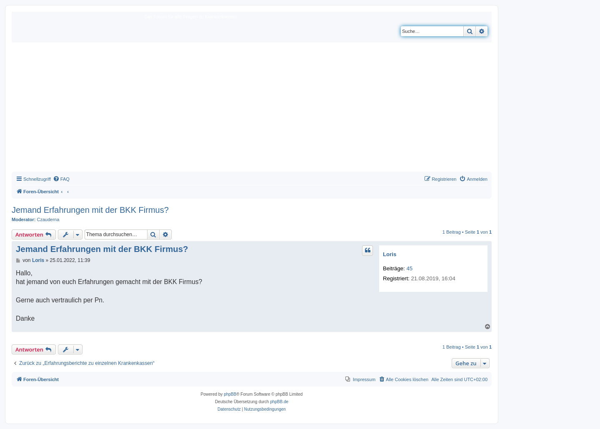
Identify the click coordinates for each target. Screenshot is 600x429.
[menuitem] (61, 179)
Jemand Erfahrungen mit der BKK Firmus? (90, 209)
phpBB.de (279, 401)
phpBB (230, 394)
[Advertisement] (252, 109)
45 (409, 268)
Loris (389, 254)
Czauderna (48, 219)
